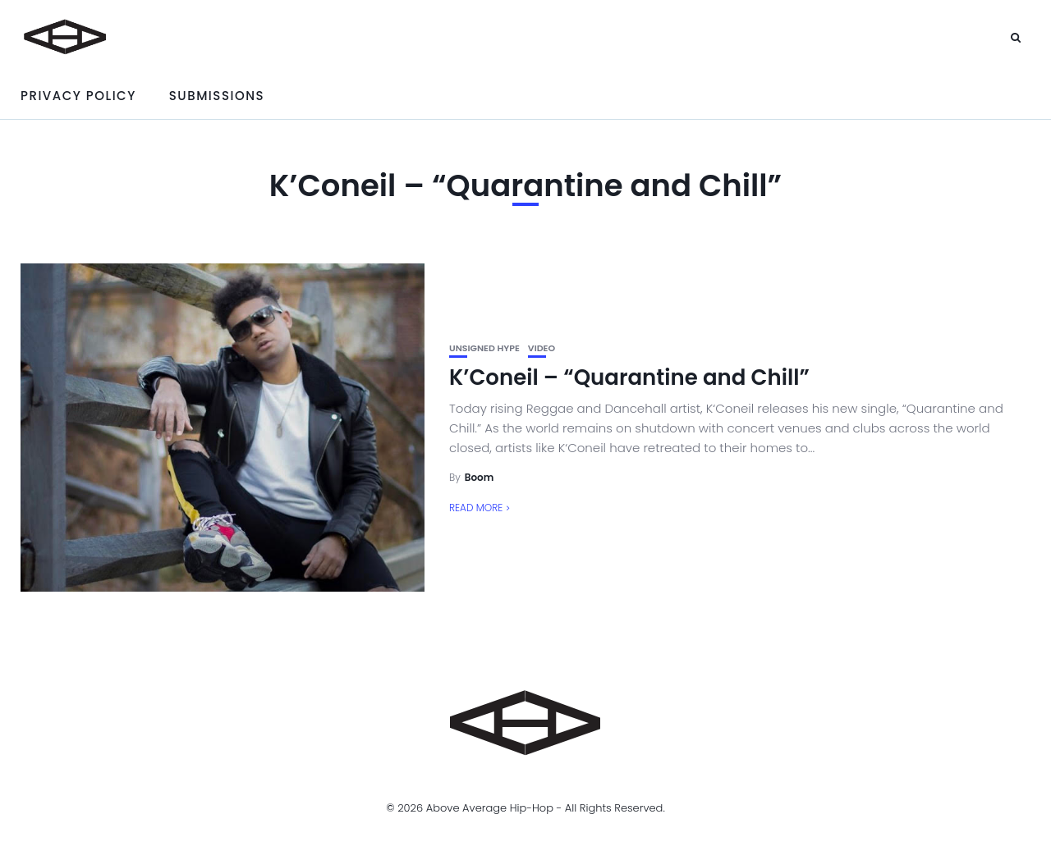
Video (541, 348)
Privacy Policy (78, 95)
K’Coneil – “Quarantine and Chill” (629, 377)
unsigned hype (484, 348)
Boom (479, 477)
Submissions (216, 95)
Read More (476, 508)
